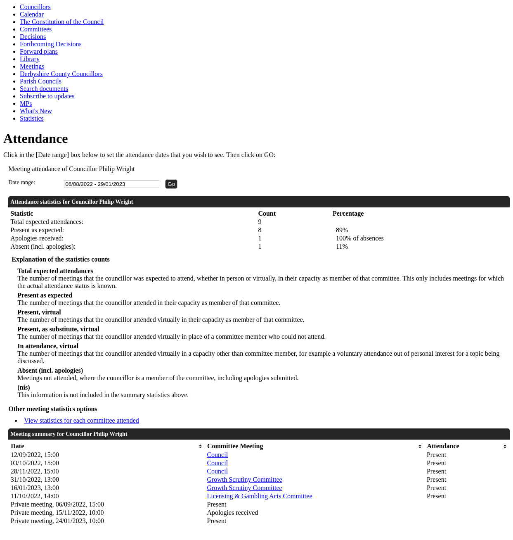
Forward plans (39, 51)
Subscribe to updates (47, 96)
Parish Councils (40, 81)
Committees (36, 29)
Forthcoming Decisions (51, 44)
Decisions (33, 36)
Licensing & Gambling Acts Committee (259, 496)
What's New (36, 110)
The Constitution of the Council (62, 21)
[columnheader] (107, 446)
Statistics (32, 118)
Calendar (32, 14)
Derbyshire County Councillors (61, 73)
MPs (26, 103)
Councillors (35, 6)
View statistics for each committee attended (81, 420)
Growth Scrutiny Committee (244, 479)
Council (217, 454)
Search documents (44, 88)
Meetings (32, 66)
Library (30, 58)
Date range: (21, 182)
